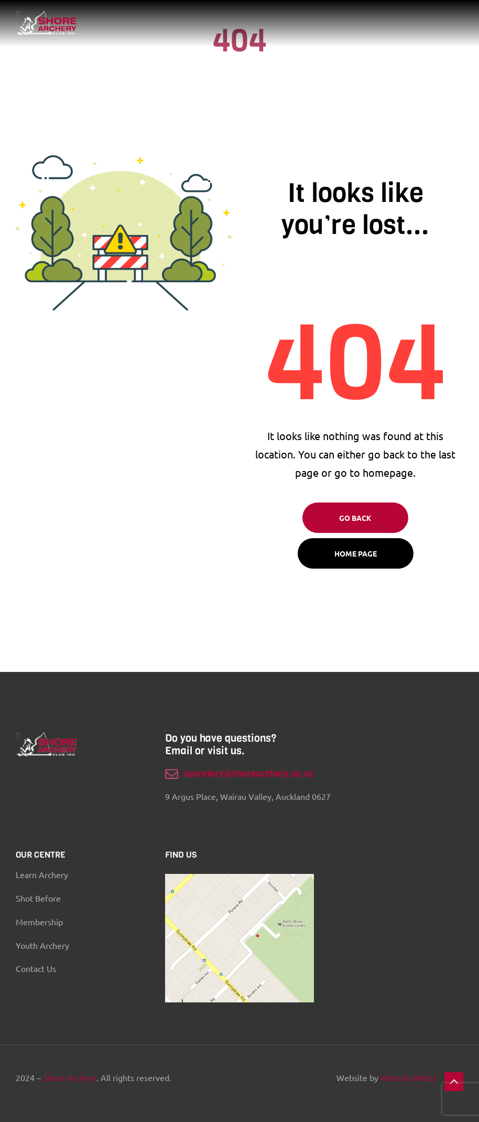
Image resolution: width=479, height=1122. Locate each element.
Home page (355, 553)
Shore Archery (69, 1077)
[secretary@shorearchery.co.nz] (171, 774)
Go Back (355, 517)
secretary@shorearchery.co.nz (248, 773)
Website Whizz (408, 1077)
